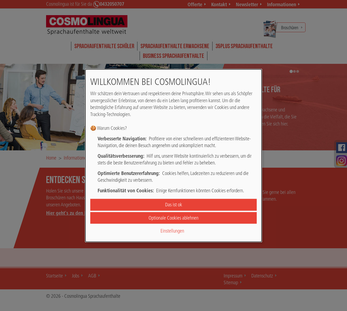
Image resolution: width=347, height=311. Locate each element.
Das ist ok (173, 205)
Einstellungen (172, 231)
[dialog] (173, 155)
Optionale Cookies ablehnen (173, 218)
